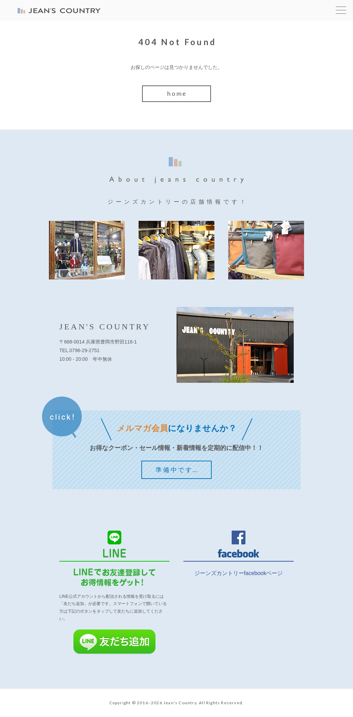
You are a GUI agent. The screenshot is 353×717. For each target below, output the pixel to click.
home (177, 93)
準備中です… (177, 469)
